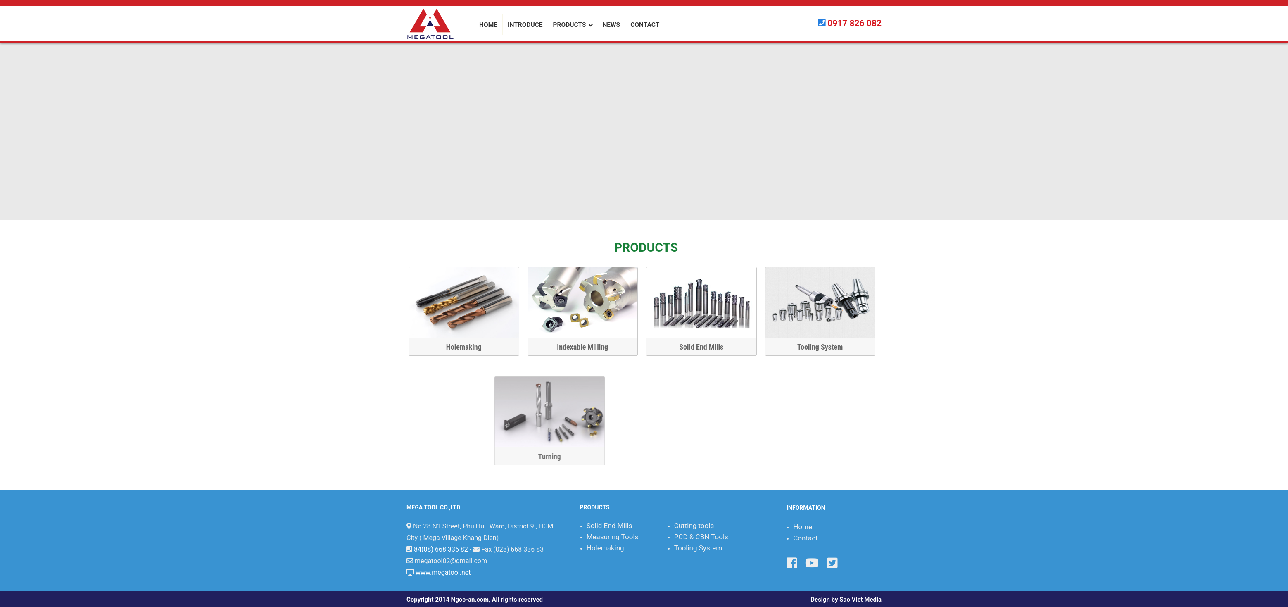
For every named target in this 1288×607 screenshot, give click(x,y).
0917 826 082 (854, 23)
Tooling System (825, 347)
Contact (805, 538)
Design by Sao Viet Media (846, 599)
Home (802, 527)
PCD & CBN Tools (701, 537)
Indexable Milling (588, 347)
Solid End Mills (707, 347)
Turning (779, 456)
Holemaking (469, 347)
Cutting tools (694, 525)
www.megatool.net (443, 572)
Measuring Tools (613, 537)
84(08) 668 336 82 (441, 549)
